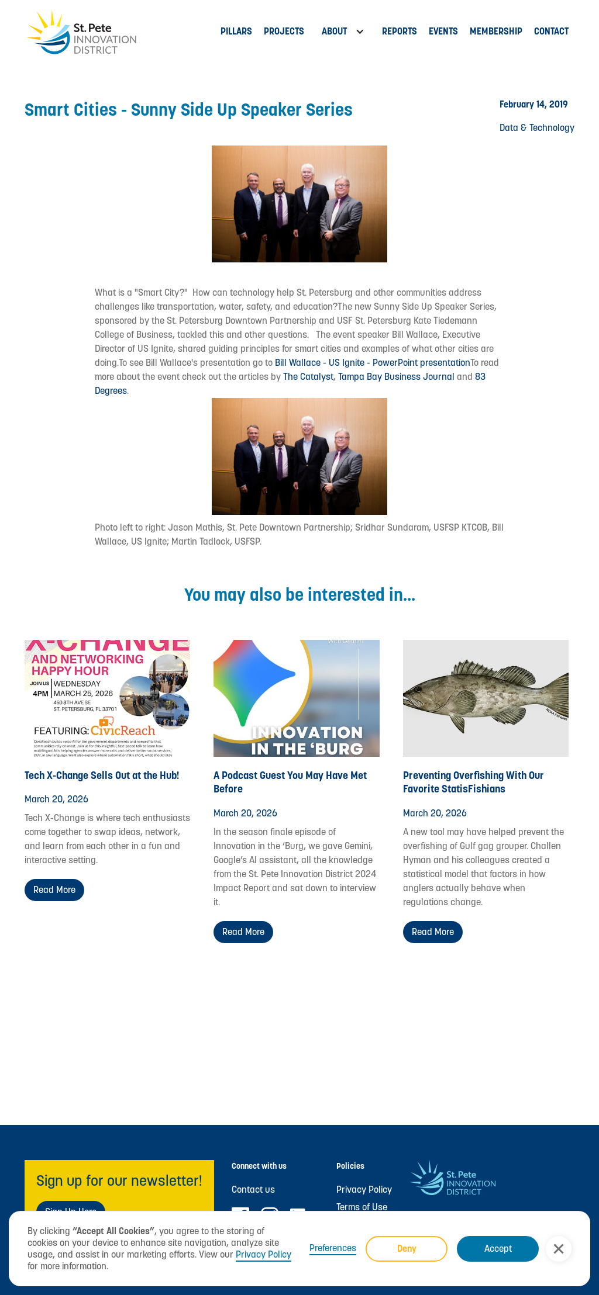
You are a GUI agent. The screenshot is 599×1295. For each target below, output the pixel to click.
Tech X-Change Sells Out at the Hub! (102, 775)
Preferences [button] (332, 1248)
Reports (399, 31)
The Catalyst (307, 377)
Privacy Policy (263, 1254)
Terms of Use (361, 1207)
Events (443, 31)
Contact (551, 31)
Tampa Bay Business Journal (396, 377)
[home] (120, 32)
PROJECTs (284, 31)
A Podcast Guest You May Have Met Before (290, 781)
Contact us (253, 1190)
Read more (54, 890)
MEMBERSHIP (496, 31)
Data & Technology (537, 128)
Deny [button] (406, 1248)
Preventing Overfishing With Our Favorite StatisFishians (473, 781)
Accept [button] (498, 1248)
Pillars (236, 31)
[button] (559, 1249)
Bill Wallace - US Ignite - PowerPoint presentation (372, 362)
